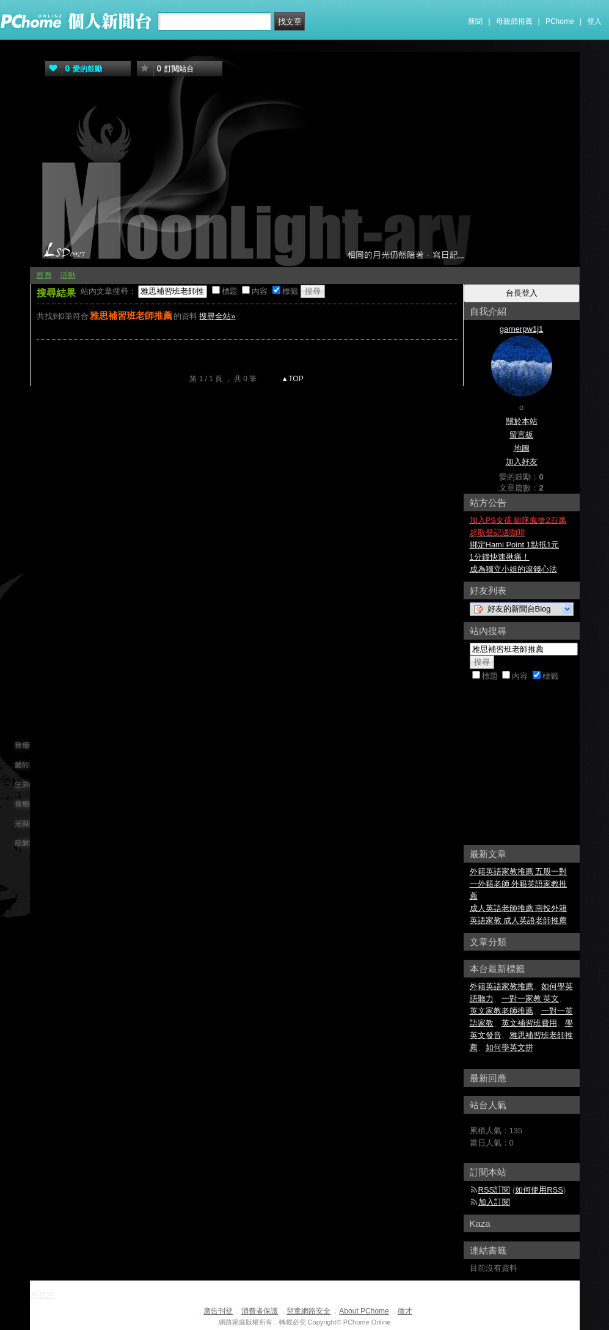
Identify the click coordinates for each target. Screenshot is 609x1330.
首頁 (44, 275)
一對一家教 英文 (530, 998)
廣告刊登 (218, 1311)
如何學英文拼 (509, 1047)
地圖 (522, 448)
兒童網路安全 (308, 1311)
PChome (559, 21)
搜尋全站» (217, 316)
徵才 (405, 1311)
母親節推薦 (514, 21)
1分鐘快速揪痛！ (500, 556)
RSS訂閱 (494, 1189)
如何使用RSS (539, 1189)
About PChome (363, 1311)
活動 (68, 275)
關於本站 (522, 421)
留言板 (521, 434)
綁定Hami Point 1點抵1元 (515, 544)
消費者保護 (259, 1311)
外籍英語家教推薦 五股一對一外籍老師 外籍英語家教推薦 (518, 884)
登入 (594, 21)
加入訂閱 (494, 1202)
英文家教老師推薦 (501, 1010)
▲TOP (291, 379)
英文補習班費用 (529, 1023)
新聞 (475, 21)
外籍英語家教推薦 (501, 986)
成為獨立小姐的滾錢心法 (513, 569)
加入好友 (522, 461)
